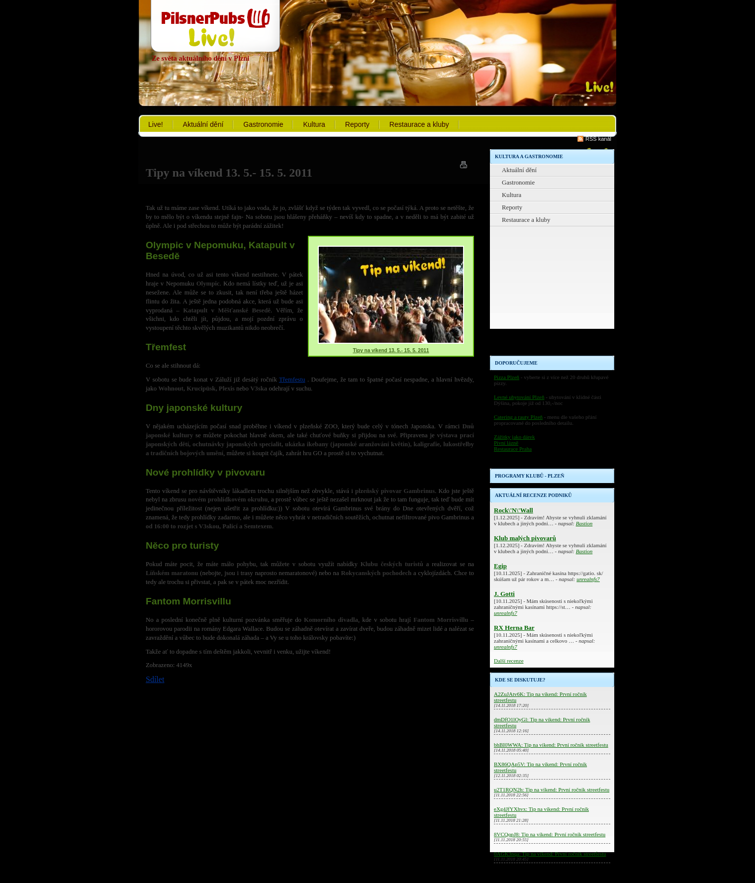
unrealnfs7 (588, 579)
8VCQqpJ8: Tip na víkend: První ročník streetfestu (549, 834)
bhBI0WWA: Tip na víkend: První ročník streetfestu (551, 745)
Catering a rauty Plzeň (518, 417)
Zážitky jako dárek (514, 437)
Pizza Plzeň (506, 377)
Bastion (584, 523)
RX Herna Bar (514, 627)
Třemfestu (292, 379)
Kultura (314, 124)
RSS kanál (598, 139)
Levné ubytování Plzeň (519, 397)
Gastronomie (263, 124)
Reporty (357, 124)
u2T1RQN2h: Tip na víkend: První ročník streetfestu (551, 789)
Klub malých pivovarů (525, 538)
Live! (155, 124)
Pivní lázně (506, 443)
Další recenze (509, 661)
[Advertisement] (552, 293)
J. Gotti (504, 593)
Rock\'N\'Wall (513, 510)
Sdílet (155, 679)
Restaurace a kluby (419, 124)
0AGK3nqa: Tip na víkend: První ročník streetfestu (550, 854)
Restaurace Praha (513, 449)
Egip (500, 566)
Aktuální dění (203, 124)
